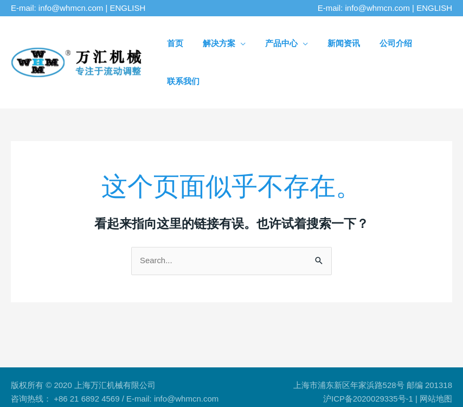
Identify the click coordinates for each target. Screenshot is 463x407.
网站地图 (436, 360)
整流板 (112, 374)
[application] (248, 43)
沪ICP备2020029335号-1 (368, 360)
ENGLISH (128, 7)
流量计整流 (153, 374)
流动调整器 (72, 374)
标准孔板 (198, 374)
